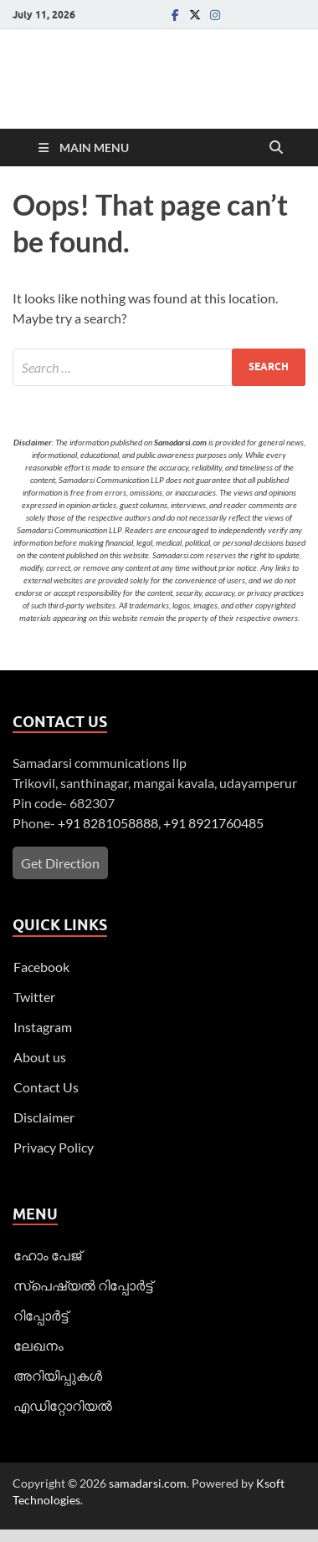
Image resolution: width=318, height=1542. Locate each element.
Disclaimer (43, 1117)
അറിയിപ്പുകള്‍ (57, 1375)
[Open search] (276, 148)
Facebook (41, 967)
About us (39, 1057)
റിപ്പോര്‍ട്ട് (40, 1315)
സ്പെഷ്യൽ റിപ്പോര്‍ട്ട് (82, 1285)
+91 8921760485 (213, 823)
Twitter (34, 997)
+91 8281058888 (108, 823)
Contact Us (46, 1087)
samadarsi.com (148, 1483)
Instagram (42, 1027)
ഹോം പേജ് (47, 1255)
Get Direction (60, 863)
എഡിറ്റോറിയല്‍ (62, 1405)
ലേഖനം (38, 1345)
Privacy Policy (53, 1147)
